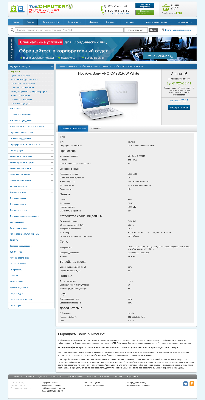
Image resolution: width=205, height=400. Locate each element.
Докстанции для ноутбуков (23, 83)
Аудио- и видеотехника (32, 168)
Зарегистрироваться (182, 30)
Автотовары (32, 305)
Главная (15, 22)
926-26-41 (115, 6)
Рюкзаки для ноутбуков (21, 99)
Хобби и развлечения (32, 258)
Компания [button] (130, 22)
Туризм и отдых (32, 252)
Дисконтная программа (156, 22)
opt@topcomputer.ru (51, 388)
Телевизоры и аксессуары (32, 162)
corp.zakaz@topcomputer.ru (138, 385)
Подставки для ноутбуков (22, 87)
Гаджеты (32, 276)
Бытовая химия (32, 222)
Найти (153, 30)
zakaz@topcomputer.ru (52, 385)
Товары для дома (32, 198)
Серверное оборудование (32, 132)
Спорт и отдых (32, 293)
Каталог (30, 22)
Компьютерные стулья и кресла (32, 234)
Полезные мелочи (32, 264)
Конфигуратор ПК (51, 22)
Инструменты (32, 270)
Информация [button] (185, 22)
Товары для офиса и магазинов (32, 216)
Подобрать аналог (179, 107)
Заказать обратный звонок (117, 13)
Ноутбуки (15, 71)
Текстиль (32, 240)
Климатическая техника (32, 180)
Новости (30, 376)
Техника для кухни (32, 210)
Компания (118, 376)
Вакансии (104, 376)
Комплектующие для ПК (32, 120)
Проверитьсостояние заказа (145, 12)
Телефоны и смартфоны (32, 156)
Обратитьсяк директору (145, 5)
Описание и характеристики (73, 128)
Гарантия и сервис (74, 376)
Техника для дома (32, 192)
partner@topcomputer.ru (94, 385)
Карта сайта (132, 376)
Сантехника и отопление (32, 299)
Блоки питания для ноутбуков (24, 79)
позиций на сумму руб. (175, 7)
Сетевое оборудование (32, 138)
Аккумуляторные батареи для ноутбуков (29, 91)
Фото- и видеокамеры (32, 174)
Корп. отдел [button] (74, 22)
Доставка (94, 22)
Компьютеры (32, 109)
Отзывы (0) (96, 128)
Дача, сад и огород (32, 228)
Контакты (91, 376)
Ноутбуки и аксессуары (32, 66)
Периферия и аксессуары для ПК (32, 144)
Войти (168, 30)
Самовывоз (111, 22)
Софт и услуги (32, 150)
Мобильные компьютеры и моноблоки (32, 126)
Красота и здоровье (32, 288)
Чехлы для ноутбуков (20, 103)
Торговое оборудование (32, 246)
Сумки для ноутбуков (20, 75)
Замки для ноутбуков (20, 95)
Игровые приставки (32, 186)
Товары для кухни (32, 204)
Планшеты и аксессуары (32, 114)
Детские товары (32, 282)
